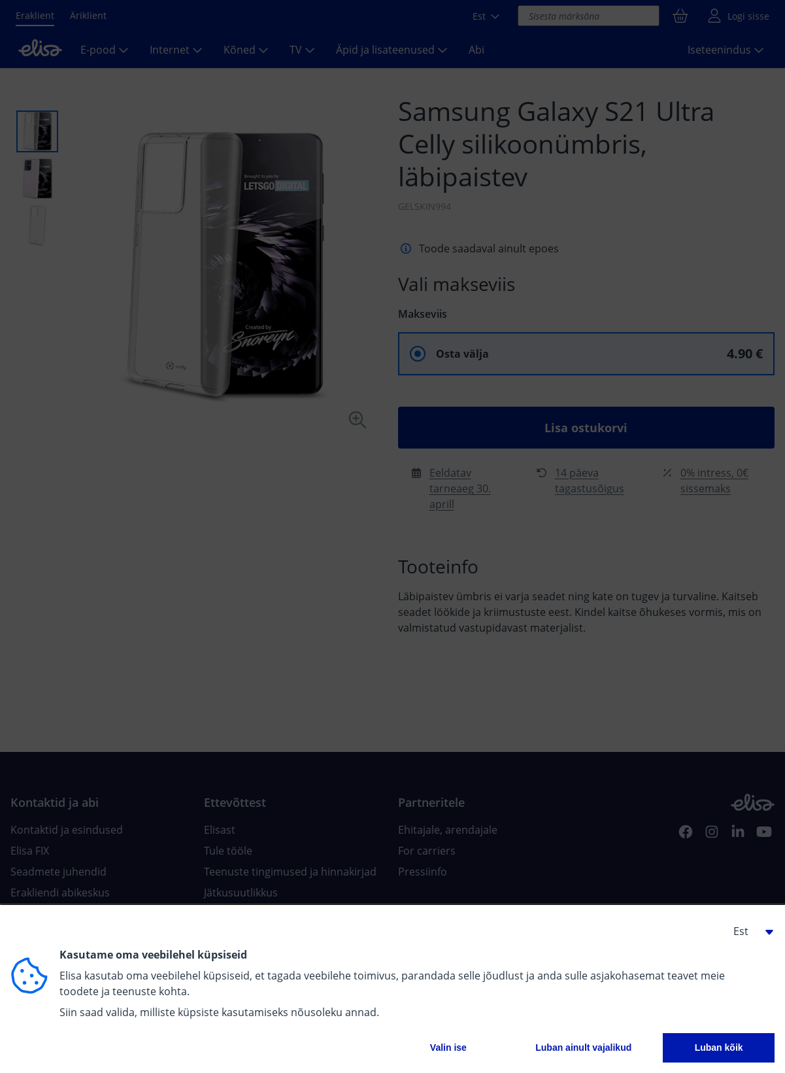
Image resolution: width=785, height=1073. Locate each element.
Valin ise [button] (448, 1047)
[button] (748, 931)
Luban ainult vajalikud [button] (583, 1047)
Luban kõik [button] (719, 1047)
